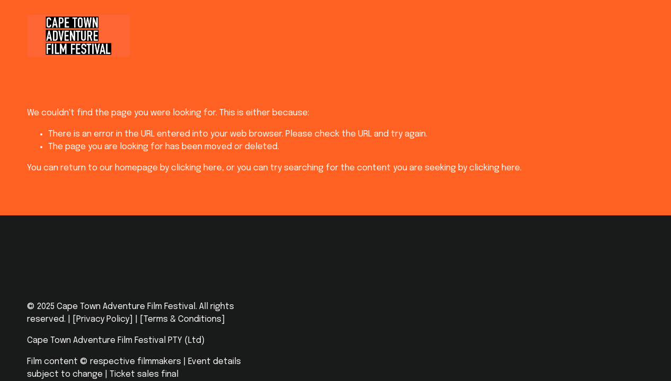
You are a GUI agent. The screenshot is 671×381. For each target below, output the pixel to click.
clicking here (196, 168)
